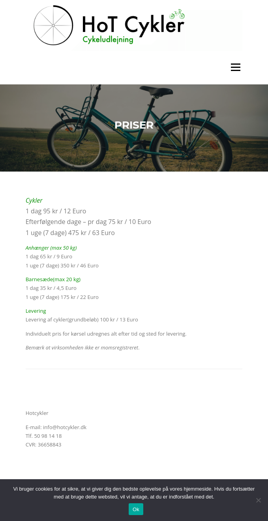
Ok (136, 509)
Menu (235, 67)
